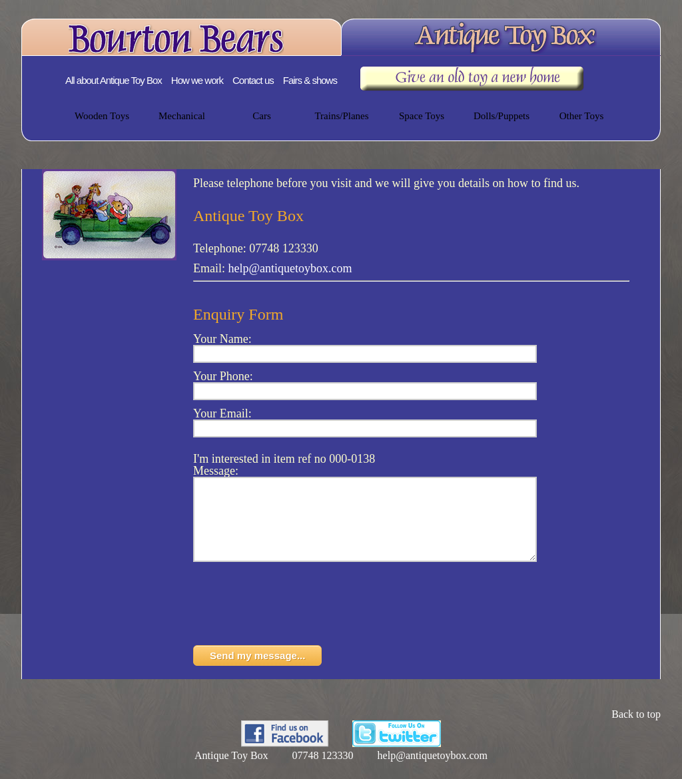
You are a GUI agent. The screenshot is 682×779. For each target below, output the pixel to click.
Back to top (636, 730)
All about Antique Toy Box (113, 80)
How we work (197, 80)
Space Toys (421, 116)
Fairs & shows (310, 80)
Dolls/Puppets (501, 116)
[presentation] (294, 623)
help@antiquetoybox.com (290, 268)
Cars (261, 116)
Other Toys (581, 116)
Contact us (253, 80)
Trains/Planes (341, 116)
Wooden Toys (102, 116)
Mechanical (182, 116)
